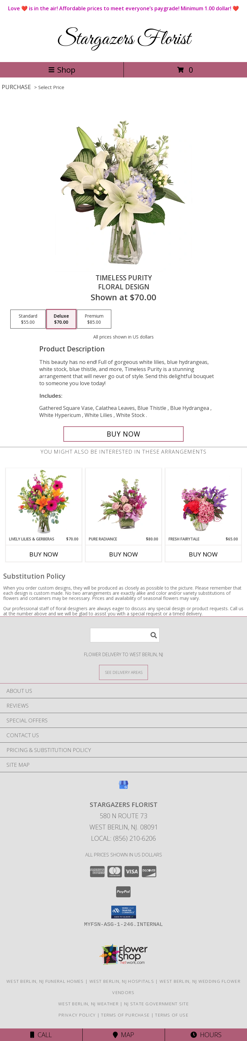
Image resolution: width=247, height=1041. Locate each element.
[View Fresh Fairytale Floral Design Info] (203, 502)
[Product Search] (125, 635)
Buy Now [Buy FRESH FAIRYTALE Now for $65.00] (203, 554)
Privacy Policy (77, 1015)
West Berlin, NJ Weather (88, 1004)
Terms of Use (171, 1015)
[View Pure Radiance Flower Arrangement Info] (124, 502)
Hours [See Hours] (206, 1034)
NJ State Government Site (156, 1004)
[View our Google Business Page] (123, 788)
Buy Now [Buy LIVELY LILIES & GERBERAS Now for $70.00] (43, 554)
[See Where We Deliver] (123, 672)
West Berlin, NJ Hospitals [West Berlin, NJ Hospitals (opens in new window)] (121, 981)
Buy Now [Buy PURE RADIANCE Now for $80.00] (123, 554)
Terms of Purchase (125, 1015)
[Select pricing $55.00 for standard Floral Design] (28, 319)
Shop (61, 69)
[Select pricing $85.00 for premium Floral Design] (94, 319)
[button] (123, 912)
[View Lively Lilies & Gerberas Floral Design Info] (44, 502)
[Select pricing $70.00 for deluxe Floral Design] (61, 319)
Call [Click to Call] (41, 1034)
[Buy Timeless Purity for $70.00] (123, 434)
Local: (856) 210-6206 (123, 838)
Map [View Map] (123, 1034)
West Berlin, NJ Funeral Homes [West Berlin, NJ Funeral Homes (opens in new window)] (45, 981)
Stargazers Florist (123, 39)
